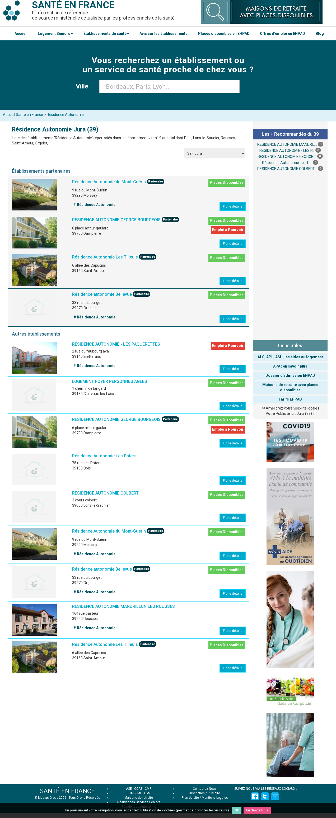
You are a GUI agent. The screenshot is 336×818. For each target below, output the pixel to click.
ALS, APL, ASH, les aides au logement (290, 357)
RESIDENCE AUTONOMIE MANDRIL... (287, 144)
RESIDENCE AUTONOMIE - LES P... (287, 150)
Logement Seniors (55, 33)
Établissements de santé (106, 33)
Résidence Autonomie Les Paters (104, 455)
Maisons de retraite (138, 798)
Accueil (21, 33)
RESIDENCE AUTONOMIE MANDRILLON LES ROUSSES (123, 606)
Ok (237, 810)
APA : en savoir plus (290, 366)
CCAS (138, 789)
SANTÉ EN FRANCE (67, 791)
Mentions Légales (215, 798)
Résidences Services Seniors (138, 802)
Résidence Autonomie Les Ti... (287, 163)
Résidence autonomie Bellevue (102, 294)
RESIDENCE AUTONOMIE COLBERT (105, 493)
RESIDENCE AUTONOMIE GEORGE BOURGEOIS (116, 220)
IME (139, 793)
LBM (147, 793)
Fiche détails (232, 206)
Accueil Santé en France (23, 114)
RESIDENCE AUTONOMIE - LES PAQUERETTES (116, 344)
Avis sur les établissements (163, 33)
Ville (83, 86)
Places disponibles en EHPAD (224, 33)
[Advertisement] (290, 255)
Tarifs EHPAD (290, 399)
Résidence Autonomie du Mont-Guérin (109, 182)
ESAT (130, 793)
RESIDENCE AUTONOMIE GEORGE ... (287, 156)
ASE (129, 789)
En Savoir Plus (257, 810)
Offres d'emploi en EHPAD (282, 33)
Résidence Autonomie (65, 114)
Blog (320, 33)
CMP (148, 789)
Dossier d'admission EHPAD (290, 375)
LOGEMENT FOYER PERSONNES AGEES (109, 381)
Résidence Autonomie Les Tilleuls (105, 257)
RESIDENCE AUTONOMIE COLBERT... (287, 169)
